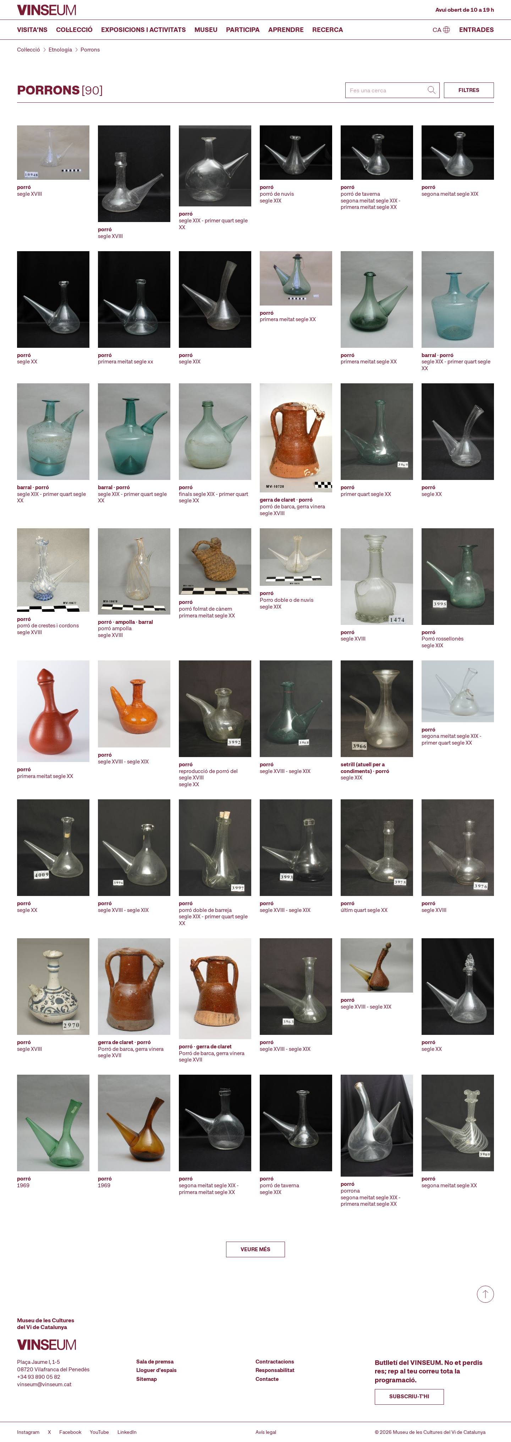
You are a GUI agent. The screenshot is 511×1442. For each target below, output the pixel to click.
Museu (206, 30)
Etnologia (60, 50)
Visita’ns (32, 30)
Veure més (255, 1249)
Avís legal (266, 1432)
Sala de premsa (155, 1361)
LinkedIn (127, 1432)
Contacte (267, 1379)
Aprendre (286, 30)
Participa (243, 30)
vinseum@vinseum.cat (44, 1384)
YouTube (99, 1432)
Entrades (476, 30)
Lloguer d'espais (156, 1370)
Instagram (28, 1432)
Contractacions (275, 1361)
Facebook (70, 1432)
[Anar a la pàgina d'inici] (46, 10)
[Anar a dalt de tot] (485, 1294)
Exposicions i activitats (143, 30)
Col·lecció (74, 30)
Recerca (327, 30)
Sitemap (146, 1379)
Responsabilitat (275, 1370)
